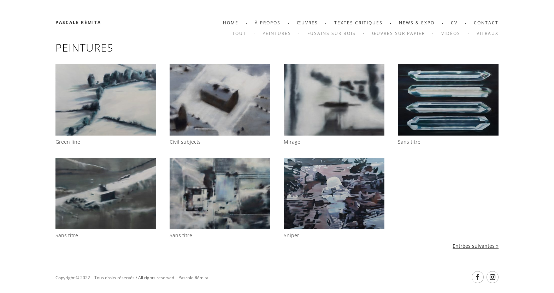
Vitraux (488, 33)
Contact (486, 23)
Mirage (292, 141)
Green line (67, 141)
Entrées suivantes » (476, 246)
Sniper (291, 235)
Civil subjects (185, 141)
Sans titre (409, 141)
